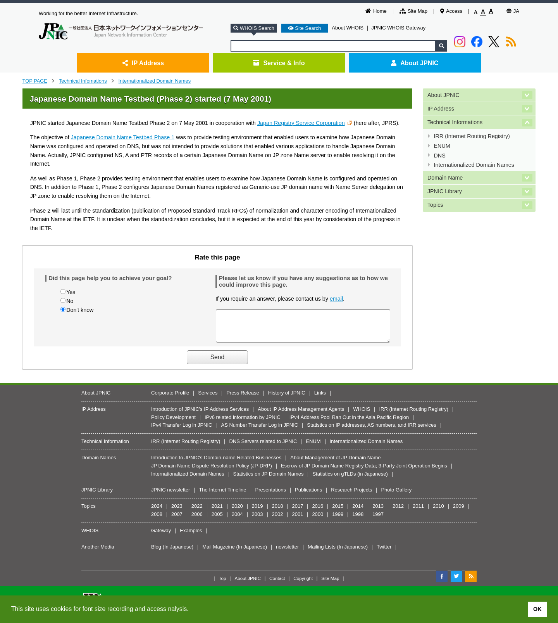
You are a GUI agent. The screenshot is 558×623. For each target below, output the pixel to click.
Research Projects (351, 495)
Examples (191, 536)
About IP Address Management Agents (301, 415)
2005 (217, 520)
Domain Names (98, 463)
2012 (398, 512)
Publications (308, 495)
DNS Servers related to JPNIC (263, 447)
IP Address (143, 62)
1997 (378, 520)
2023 (177, 512)
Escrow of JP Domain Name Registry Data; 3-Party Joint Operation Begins (364, 471)
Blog (156, 553)
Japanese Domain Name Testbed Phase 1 (123, 137)
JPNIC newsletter (170, 495)
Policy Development (173, 423)
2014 (357, 512)
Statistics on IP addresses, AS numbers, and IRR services (371, 431)
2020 (237, 512)
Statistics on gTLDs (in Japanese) (350, 480)
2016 (317, 512)
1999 (337, 520)
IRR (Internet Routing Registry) (472, 136)
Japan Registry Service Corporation (301, 123)
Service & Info (279, 62)
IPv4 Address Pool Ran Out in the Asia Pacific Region (349, 423)
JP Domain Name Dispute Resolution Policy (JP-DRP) (211, 471)
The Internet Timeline (222, 495)
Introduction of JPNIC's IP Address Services (200, 415)
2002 (277, 520)
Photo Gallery (396, 495)
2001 (297, 520)
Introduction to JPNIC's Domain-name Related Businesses (216, 463)
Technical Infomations (83, 81)
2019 (257, 512)
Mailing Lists (322, 553)
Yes (70, 292)
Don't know (79, 310)
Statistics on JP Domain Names (268, 480)
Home (376, 11)
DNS (440, 155)
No (69, 301)
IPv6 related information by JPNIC (243, 423)
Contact (277, 584)
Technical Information (105, 447)
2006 (197, 520)
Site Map (413, 11)
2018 (277, 512)
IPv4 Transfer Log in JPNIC (181, 431)
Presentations (270, 495)
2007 (177, 520)
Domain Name (445, 178)
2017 (297, 512)
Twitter (384, 553)
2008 (156, 520)
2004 (237, 520)
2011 (418, 512)
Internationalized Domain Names (155, 81)
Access (451, 11)
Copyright (303, 584)
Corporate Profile (170, 398)
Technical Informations (454, 122)
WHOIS (361, 415)
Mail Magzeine (218, 553)
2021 (217, 512)
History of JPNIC (286, 398)
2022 (197, 512)
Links (320, 398)
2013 (378, 512)
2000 (317, 520)
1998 (357, 520)
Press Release (242, 398)
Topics (435, 205)
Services (207, 398)
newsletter (287, 553)
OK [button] (537, 609)
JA (512, 11)
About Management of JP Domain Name (335, 463)
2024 (156, 512)
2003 (257, 520)
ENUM (442, 146)
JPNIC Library (444, 191)
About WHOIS (347, 28)
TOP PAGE (34, 81)
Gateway (161, 536)
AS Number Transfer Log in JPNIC (259, 431)
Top (222, 584)
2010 (438, 512)
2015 (337, 512)
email (336, 299)
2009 (458, 512)
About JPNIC (414, 62)
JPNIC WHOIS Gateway (398, 28)
